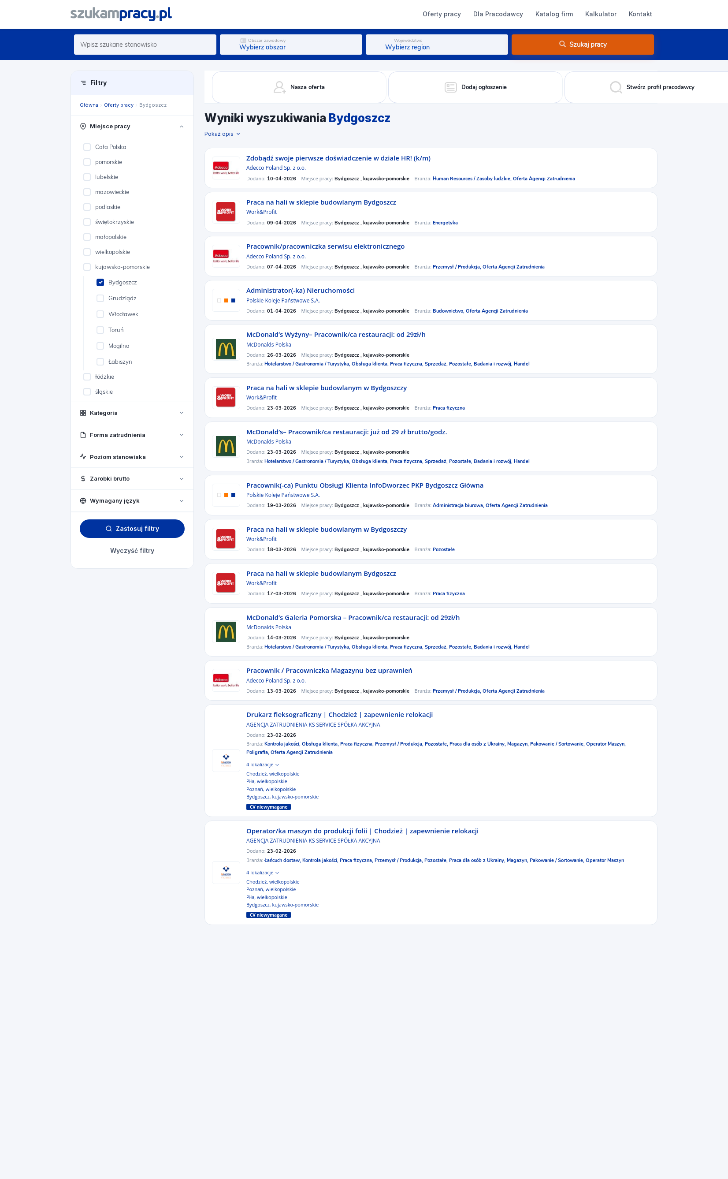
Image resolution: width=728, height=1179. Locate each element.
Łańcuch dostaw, (283, 860)
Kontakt (437, 14)
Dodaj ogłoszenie (559, 14)
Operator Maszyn (605, 860)
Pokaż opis (222, 134)
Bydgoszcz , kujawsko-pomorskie (371, 178)
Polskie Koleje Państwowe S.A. (283, 300)
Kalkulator (398, 14)
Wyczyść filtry (132, 550)
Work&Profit (261, 212)
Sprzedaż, (437, 364)
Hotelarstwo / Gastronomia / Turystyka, (308, 364)
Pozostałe (444, 549)
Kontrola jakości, (283, 744)
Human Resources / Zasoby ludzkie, (473, 178)
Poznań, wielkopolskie (271, 789)
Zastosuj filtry (132, 528)
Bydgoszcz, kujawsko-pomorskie (282, 796)
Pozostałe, (461, 364)
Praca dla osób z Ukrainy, (478, 744)
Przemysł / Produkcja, (458, 267)
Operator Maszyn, (606, 744)
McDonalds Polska (268, 344)
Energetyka (445, 223)
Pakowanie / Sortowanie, (558, 744)
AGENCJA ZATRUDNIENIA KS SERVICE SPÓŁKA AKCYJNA (313, 724)
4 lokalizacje (262, 764)
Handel (522, 364)
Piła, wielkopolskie (266, 781)
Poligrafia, (258, 752)
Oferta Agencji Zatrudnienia (544, 178)
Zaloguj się (629, 14)
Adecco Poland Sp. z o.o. (276, 168)
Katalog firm (351, 14)
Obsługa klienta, (371, 364)
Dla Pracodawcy (295, 14)
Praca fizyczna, (407, 364)
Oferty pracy (239, 14)
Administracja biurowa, (459, 505)
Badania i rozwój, (494, 364)
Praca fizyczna (449, 408)
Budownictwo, (449, 311)
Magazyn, (518, 744)
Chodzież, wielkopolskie (273, 773)
